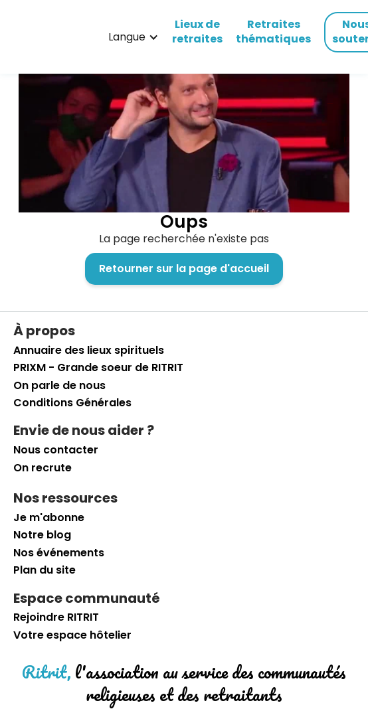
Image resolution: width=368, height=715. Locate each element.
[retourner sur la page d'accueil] (36, 37)
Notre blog (42, 535)
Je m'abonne (48, 518)
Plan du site (44, 570)
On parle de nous (59, 385)
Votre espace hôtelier (72, 635)
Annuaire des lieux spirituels (88, 350)
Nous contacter (55, 450)
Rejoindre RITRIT (56, 617)
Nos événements (58, 553)
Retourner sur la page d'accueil (184, 268)
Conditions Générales (72, 403)
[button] (133, 37)
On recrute (42, 468)
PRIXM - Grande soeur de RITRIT (98, 367)
